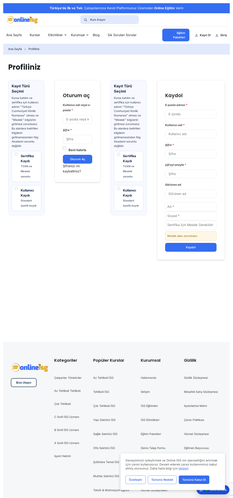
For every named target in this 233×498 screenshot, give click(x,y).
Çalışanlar (60, 378)
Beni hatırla (74, 150)
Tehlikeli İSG (101, 392)
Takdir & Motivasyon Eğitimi (111, 490)
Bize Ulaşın (23, 382)
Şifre (67, 130)
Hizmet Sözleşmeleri (154, 490)
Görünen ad (173, 184)
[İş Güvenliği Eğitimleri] (22, 19)
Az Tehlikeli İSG (103, 378)
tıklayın (184, 468)
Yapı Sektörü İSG (104, 420)
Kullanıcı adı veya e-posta (77, 107)
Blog (96, 35)
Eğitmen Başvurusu (196, 448)
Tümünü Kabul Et (194, 479)
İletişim (145, 392)
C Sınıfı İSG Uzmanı (66, 417)
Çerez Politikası (194, 420)
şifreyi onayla (175, 164)
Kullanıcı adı (175, 125)
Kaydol (191, 247)
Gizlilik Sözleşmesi (196, 378)
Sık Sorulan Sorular (122, 35)
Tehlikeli (75, 391)
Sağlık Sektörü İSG (105, 434)
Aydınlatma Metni (195, 406)
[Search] (85, 19)
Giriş (221, 35)
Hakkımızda (148, 378)
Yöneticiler (75, 378)
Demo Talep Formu (153, 448)
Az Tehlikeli (61, 391)
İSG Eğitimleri (149, 406)
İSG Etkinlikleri (150, 420)
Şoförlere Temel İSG (106, 462)
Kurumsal (78, 35)
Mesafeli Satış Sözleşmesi (201, 392)
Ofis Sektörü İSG (104, 448)
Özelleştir (135, 479)
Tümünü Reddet (162, 479)
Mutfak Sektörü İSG (106, 476)
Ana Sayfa (14, 35)
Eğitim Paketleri (179, 35)
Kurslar (35, 35)
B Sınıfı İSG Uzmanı (66, 430)
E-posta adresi (176, 105)
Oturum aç (77, 159)
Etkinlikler (55, 35)
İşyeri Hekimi (62, 456)
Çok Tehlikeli (62, 404)
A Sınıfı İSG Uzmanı (66, 443)
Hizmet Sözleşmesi (196, 434)
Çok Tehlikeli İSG (104, 406)
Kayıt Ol (203, 35)
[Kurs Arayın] (114, 19)
